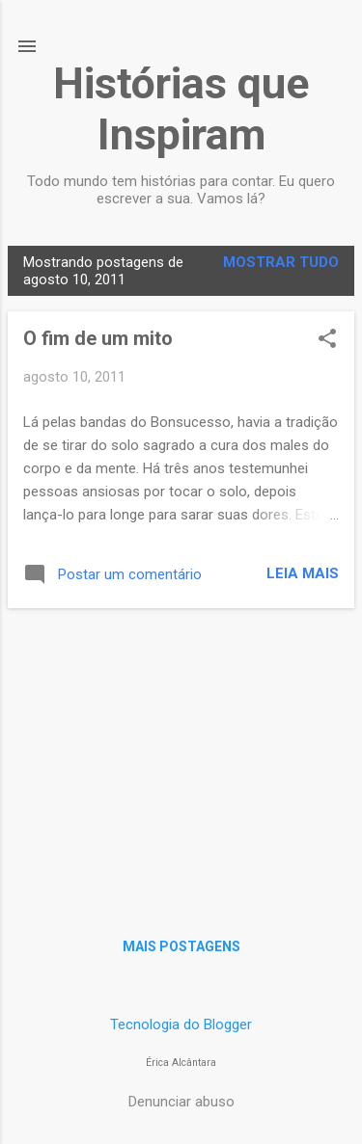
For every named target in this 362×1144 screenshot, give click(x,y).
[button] (327, 340)
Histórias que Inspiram (181, 109)
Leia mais (302, 573)
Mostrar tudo (281, 262)
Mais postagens (181, 946)
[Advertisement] (181, 758)
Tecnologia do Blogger (181, 1024)
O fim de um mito (98, 338)
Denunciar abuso (181, 1101)
